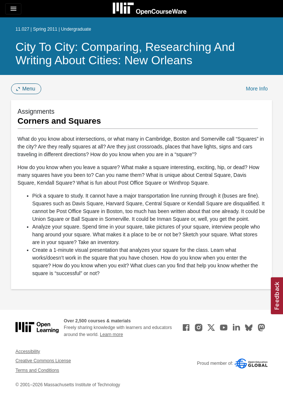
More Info (257, 89)
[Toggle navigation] (13, 8)
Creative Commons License (43, 360)
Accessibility (27, 351)
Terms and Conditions (37, 370)
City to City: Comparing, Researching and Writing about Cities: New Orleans (125, 53)
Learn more (111, 334)
